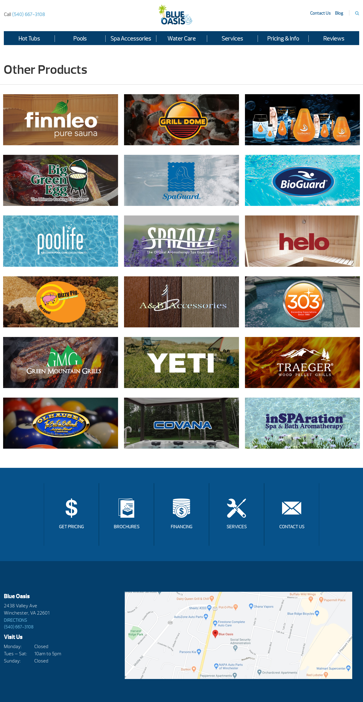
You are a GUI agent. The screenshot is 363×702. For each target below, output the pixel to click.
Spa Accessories (130, 38)
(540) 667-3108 (24, 14)
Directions (15, 620)
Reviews (333, 38)
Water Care (181, 38)
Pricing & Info (283, 38)
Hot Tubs (29, 38)
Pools (80, 38)
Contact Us (320, 13)
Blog (339, 13)
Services (232, 38)
